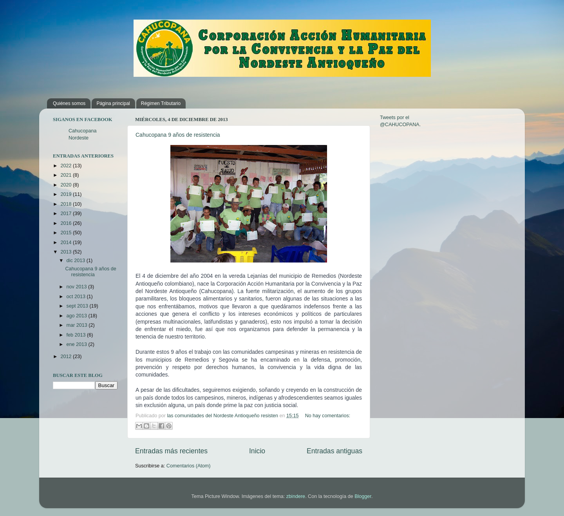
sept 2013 (78, 306)
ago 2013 (78, 316)
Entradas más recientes (171, 451)
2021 (66, 175)
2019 (66, 194)
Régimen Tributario (161, 103)
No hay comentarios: (328, 415)
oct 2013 (77, 296)
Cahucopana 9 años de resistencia (178, 135)
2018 (66, 204)
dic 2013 (77, 260)
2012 (66, 356)
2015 (66, 232)
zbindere (295, 496)
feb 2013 (77, 335)
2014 (66, 242)
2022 (66, 165)
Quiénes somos (69, 103)
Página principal (113, 103)
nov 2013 (77, 287)
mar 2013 (78, 325)
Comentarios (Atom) (188, 466)
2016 (66, 223)
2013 (66, 252)
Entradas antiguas (334, 451)
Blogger (362, 496)
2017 (66, 213)
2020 (66, 185)
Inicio (257, 451)
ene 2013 (78, 344)
